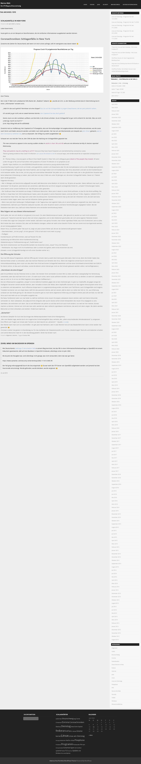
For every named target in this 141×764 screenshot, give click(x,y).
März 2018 (115, 425)
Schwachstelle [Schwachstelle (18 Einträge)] (59, 748)
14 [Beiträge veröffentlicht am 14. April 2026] (93, 727)
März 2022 (115, 266)
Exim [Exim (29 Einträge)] (76, 726)
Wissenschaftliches (117, 704)
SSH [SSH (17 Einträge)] (76, 748)
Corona (25, 335)
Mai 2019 (114, 378)
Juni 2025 (114, 137)
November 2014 (116, 557)
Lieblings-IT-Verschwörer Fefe (25, 348)
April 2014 (114, 580)
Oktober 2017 (115, 441)
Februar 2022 (115, 269)
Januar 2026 (115, 114)
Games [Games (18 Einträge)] (74, 731)
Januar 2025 (115, 154)
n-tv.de (65, 322)
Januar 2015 (115, 550)
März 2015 (115, 544)
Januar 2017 (115, 471)
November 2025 (116, 121)
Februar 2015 (115, 547)
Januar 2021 (115, 312)
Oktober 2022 (115, 243)
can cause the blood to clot (45, 154)
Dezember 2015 (116, 514)
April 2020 (114, 342)
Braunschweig (115, 4)
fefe (29, 335)
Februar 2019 (115, 388)
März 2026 (115, 107)
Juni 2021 (114, 296)
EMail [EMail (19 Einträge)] (72, 726)
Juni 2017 (114, 454)
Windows (114, 701)
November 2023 (116, 200)
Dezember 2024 (116, 157)
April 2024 (114, 183)
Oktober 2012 (115, 636)
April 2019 (114, 382)
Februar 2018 (115, 428)
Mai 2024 (114, 180)
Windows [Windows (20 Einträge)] (58, 753)
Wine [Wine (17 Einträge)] (62, 753)
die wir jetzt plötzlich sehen (86, 108)
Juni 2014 (114, 573)
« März (91, 735)
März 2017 (115, 464)
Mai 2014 (114, 577)
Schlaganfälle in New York (13, 21)
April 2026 (114, 104)
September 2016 (116, 484)
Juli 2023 (114, 213)
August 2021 (115, 289)
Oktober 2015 (115, 520)
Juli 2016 (114, 491)
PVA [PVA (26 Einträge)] (81, 744)
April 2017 (114, 461)
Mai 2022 (114, 259)
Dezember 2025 (116, 117)
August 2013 (115, 603)
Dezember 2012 (116, 629)
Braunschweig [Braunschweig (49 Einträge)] (67, 718)
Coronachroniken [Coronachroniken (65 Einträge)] (76, 722)
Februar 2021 (115, 309)
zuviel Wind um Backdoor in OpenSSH (17, 343)
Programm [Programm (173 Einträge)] (67, 744)
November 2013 (116, 596)
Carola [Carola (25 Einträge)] (78, 719)
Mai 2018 (114, 418)
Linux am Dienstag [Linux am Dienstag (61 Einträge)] (77, 736)
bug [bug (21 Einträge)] (75, 719)
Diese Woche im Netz (118, 664)
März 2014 (115, 583)
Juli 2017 (114, 451)
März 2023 (115, 226)
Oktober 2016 (115, 481)
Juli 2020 (114, 332)
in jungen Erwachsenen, (68, 108)
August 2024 (115, 170)
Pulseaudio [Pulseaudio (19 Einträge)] (76, 744)
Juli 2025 (114, 134)
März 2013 (115, 620)
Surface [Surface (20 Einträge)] (79, 748)
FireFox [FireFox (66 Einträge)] (67, 731)
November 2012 (116, 633)
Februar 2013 (115, 623)
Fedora (92, 4)
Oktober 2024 (115, 163)
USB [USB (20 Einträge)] (79, 751)
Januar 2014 (115, 590)
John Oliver (86, 131)
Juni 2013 (114, 610)
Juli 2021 (114, 292)
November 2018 (116, 398)
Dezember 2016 (116, 474)
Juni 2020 (114, 335)
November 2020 (116, 319)
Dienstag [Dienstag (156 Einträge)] (66, 726)
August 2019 (115, 368)
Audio (113, 651)
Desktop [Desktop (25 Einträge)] (58, 726)
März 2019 (115, 385)
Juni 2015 (114, 534)
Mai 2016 (114, 497)
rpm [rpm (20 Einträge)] (84, 744)
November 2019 (116, 358)
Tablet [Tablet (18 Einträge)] (63, 751)
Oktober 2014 (115, 560)
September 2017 (116, 444)
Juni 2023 (114, 216)
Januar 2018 (115, 431)
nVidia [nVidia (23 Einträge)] (72, 740)
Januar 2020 (115, 352)
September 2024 (116, 167)
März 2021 (115, 306)
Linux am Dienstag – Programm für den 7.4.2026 (125, 22)
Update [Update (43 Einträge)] (75, 751)
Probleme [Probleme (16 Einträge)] (58, 744)
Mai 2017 (114, 458)
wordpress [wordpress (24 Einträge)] (67, 753)
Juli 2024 (114, 173)
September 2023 (116, 206)
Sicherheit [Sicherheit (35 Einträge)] (66, 748)
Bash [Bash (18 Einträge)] (60, 718)
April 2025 (114, 144)
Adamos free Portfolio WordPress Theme (63, 761)
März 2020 (115, 345)
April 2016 (114, 501)
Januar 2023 (115, 233)
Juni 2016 (114, 494)
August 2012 (115, 639)
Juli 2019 (114, 372)
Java (98, 4)
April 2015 (114, 540)
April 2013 (114, 616)
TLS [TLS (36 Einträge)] (66, 751)
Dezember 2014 (116, 554)
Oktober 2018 (115, 401)
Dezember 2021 (116, 276)
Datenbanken (115, 661)
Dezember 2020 (116, 316)
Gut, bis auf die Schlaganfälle (50, 108)
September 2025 (116, 127)
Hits (120, 83)
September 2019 (116, 365)
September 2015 (116, 524)
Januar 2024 (115, 193)
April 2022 (114, 263)
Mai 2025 (114, 140)
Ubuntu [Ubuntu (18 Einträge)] (70, 751)
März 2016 (115, 504)
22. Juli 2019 (4, 373)
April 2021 (114, 302)
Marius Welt (5, 3)
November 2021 (116, 279)
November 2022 (116, 240)
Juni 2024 (114, 177)
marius (18, 24)
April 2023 (114, 223)
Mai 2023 (114, 220)
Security (105, 4)
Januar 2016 (115, 511)
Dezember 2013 (116, 593)
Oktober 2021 (115, 282)
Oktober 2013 (115, 600)
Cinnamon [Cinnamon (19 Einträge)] (58, 722)
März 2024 (115, 187)
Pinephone (115, 684)
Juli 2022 (114, 253)
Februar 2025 (115, 150)
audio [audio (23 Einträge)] (57, 719)
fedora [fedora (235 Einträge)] (60, 730)
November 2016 (116, 477)
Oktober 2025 (115, 124)
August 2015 (115, 527)
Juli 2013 (114, 606)
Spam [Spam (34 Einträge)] (72, 748)
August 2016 (115, 487)
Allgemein (9, 335)
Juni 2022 (114, 256)
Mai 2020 (114, 339)
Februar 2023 (115, 230)
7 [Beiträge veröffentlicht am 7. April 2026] (93, 724)
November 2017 (116, 438)
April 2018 (114, 421)
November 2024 (116, 160)
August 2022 (115, 249)
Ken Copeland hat (46, 113)
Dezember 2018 (116, 395)
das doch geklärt (58, 113)
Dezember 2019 (116, 355)
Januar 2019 (115, 391)
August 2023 (115, 210)
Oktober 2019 (115, 362)
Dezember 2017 (116, 434)
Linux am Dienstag (117, 681)
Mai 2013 (114, 613)
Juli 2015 (114, 530)
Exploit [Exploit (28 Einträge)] (80, 726)
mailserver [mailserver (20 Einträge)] (63, 740)
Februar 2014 (115, 586)
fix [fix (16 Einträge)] (71, 731)
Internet (14, 335)
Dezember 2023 (116, 197)
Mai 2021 (114, 299)
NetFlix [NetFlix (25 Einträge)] (68, 740)
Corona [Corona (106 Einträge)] (65, 722)
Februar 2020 (115, 349)
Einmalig (125, 83)
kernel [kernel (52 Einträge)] (58, 736)
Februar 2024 (115, 190)
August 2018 (115, 408)
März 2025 (115, 147)
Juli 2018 (114, 411)
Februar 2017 (115, 468)
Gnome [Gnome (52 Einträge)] (79, 731)
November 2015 (116, 517)
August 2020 (115, 329)
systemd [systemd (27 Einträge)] (58, 751)
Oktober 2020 (115, 322)
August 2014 (115, 567)
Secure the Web (116, 691)
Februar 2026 (115, 111)
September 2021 (116, 286)
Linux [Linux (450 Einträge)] (64, 736)
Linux (85, 4)
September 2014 (116, 563)
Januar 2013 (115, 626)
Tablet (113, 697)
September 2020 (116, 325)
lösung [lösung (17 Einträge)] (57, 740)
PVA (113, 687)
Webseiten (114, 83)
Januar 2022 (115, 273)
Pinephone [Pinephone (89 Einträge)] (80, 740)
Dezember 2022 (116, 236)
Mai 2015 (114, 537)
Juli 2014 (114, 570)
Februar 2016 (115, 507)
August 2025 (115, 131)
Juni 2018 (114, 415)
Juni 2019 (114, 375)
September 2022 (116, 246)
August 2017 (115, 448)
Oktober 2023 (115, 203)
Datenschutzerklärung (130, 4)
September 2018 (116, 405)
